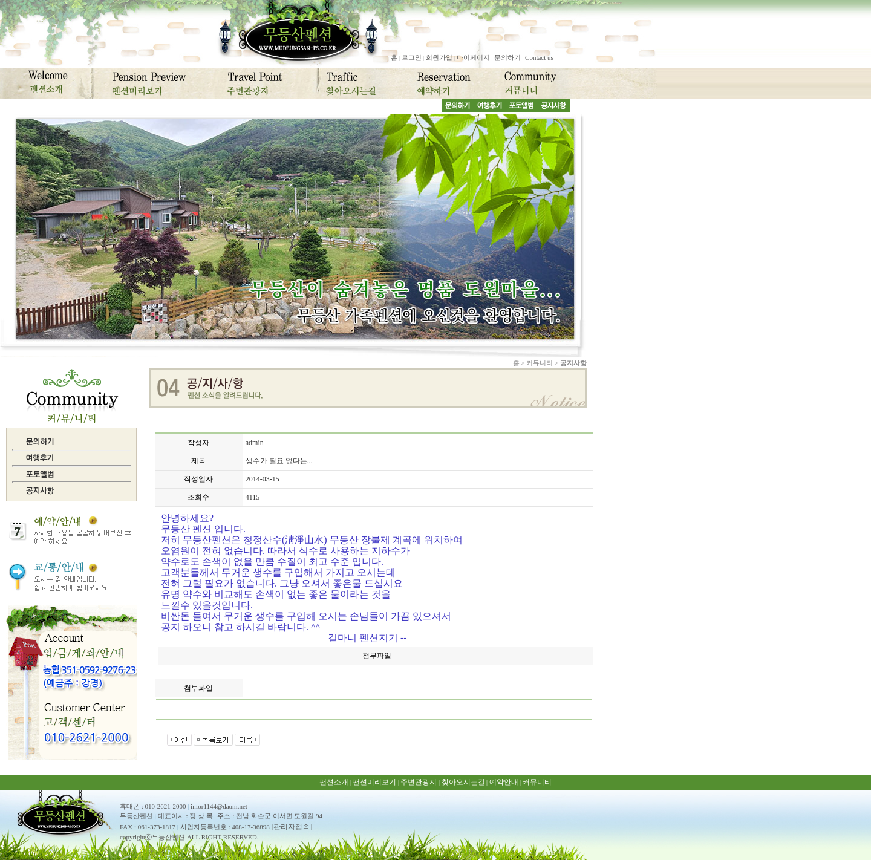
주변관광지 (418, 782)
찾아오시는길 (463, 782)
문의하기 (507, 57)
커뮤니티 (537, 782)
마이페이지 (473, 57)
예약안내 (503, 782)
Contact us (539, 57)
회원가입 (439, 57)
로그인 (412, 57)
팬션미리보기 (374, 782)
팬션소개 (333, 782)
